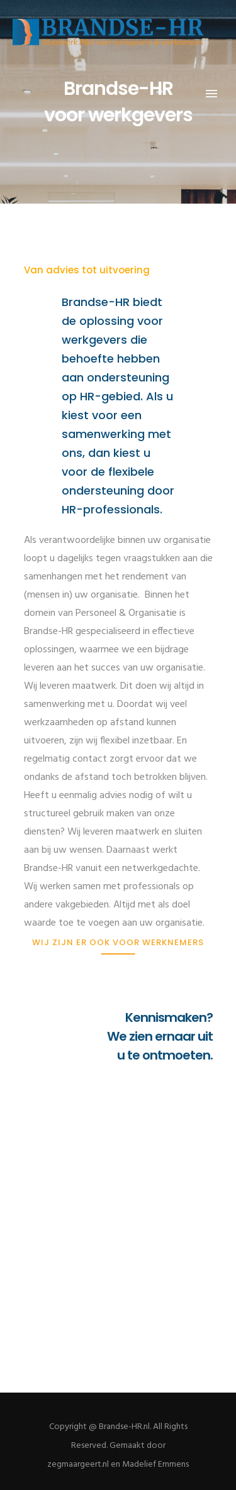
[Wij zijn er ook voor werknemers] (118, 942)
